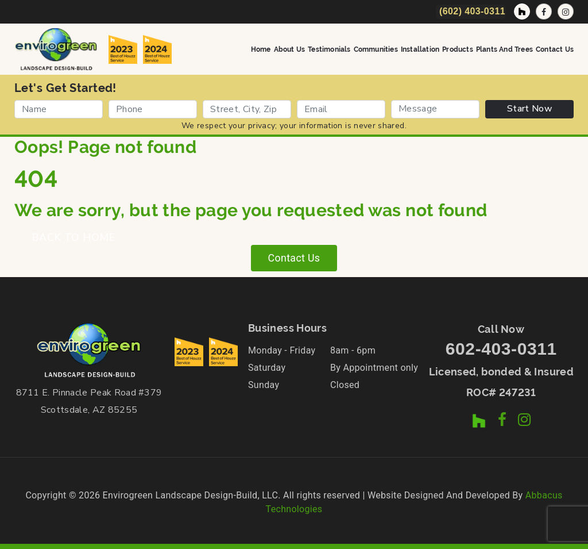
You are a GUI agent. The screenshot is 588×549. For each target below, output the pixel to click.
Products (457, 49)
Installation (420, 49)
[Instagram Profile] (566, 11)
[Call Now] (470, 11)
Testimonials (329, 49)
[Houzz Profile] (522, 11)
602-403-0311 (501, 348)
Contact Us (555, 49)
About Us (289, 49)
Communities (376, 49)
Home (261, 49)
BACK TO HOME (73, 237)
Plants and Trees (504, 49)
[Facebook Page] (544, 11)
